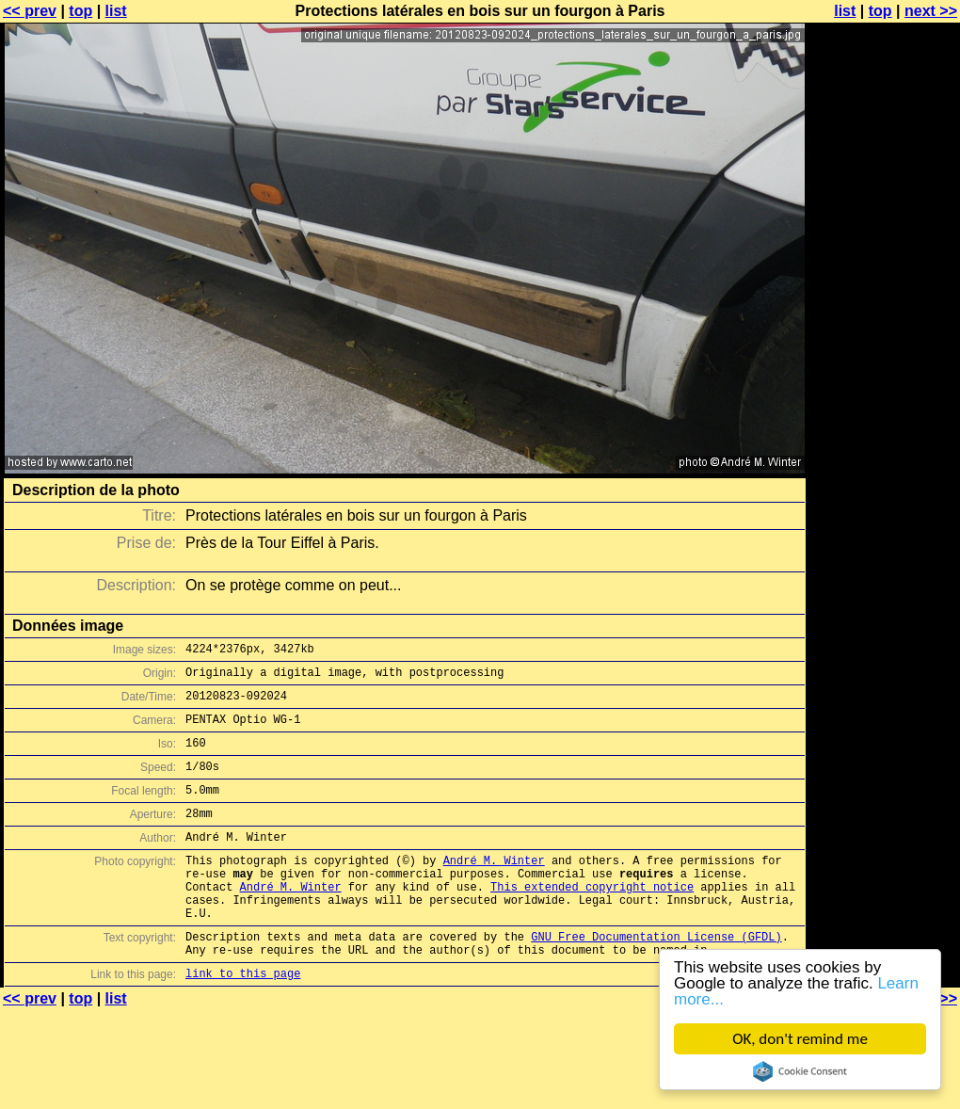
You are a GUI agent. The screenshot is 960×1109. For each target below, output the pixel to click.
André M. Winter (494, 888)
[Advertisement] (883, 242)
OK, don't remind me (800, 1039)
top (80, 11)
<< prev (29, 11)
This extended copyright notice (592, 920)
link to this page (242, 1021)
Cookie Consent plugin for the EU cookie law (800, 1071)
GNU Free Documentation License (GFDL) (656, 979)
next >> (930, 11)
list (116, 11)
